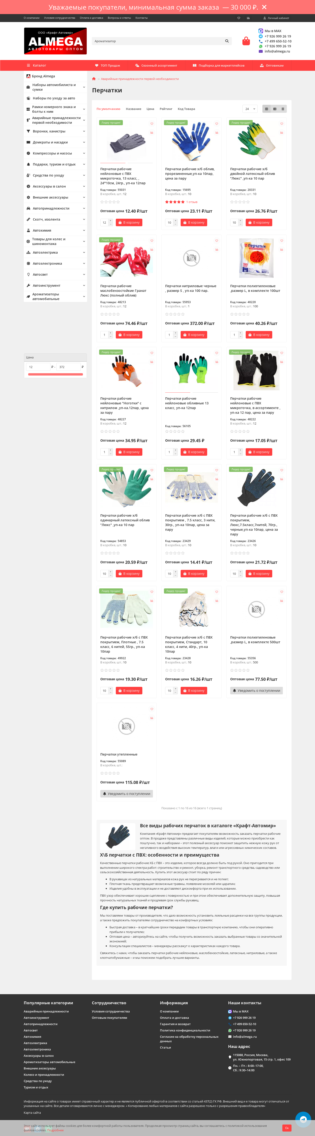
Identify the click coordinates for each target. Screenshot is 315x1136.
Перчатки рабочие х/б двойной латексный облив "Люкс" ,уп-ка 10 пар (252, 175)
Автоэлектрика (41, 254)
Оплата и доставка (91, 17)
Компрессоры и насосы (47, 155)
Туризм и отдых (36, 1087)
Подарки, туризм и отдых (49, 166)
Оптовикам (107, 67)
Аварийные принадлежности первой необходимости (52, 121)
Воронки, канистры (45, 133)
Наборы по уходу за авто (49, 100)
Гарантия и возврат (175, 1024)
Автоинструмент (42, 287)
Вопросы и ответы (119, 17)
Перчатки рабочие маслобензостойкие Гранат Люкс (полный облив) (123, 292)
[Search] (162, 42)
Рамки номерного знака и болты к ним (49, 110)
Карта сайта (32, 1112)
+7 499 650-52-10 (275, 41)
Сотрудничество (109, 1002)
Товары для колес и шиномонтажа (44, 242)
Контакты (142, 17)
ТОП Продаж (271, 67)
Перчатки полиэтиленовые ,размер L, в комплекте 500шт (255, 641)
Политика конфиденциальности (185, 1030)
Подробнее (55, 1130)
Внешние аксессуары (46, 199)
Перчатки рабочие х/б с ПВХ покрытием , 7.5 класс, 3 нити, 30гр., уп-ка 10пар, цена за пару (190, 524)
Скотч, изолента (42, 221)
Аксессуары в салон (45, 188)
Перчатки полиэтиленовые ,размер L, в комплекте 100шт (255, 289)
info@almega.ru (274, 51)
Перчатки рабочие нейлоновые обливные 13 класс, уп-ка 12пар (187, 404)
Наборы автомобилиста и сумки (50, 88)
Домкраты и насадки (46, 144)
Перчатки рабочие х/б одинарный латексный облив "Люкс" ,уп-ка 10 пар (125, 521)
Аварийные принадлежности (46, 1011)
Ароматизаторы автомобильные (42, 297)
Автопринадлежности (47, 210)
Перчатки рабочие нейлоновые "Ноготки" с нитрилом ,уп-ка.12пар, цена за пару (124, 407)
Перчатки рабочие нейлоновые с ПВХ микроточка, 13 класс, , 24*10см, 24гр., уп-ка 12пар (123, 177)
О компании (31, 17)
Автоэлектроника (43, 265)
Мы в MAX (269, 31)
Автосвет (37, 276)
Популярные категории (48, 1002)
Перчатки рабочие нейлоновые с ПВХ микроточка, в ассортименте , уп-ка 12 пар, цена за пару (255, 407)
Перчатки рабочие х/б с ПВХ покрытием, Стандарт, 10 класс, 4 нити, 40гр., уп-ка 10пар (189, 645)
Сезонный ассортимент (222, 67)
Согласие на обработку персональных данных (189, 1038)
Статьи (165, 1047)
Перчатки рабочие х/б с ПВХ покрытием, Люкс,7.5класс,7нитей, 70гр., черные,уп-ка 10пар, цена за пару (254, 526)
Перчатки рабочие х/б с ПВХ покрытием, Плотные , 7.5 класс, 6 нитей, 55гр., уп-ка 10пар (124, 645)
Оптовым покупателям (109, 1018)
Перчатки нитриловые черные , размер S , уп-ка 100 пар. (190, 289)
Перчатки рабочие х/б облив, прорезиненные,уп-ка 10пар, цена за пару (190, 175)
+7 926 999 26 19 (274, 36)
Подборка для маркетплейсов (160, 67)
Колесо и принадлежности (44, 1074)
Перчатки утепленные (118, 755)
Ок (287, 1128)
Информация (174, 1002)
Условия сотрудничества (59, 17)
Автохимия (38, 232)
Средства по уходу (44, 177)
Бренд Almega (40, 77)
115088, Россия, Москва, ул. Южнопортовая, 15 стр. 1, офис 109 (262, 1057)
